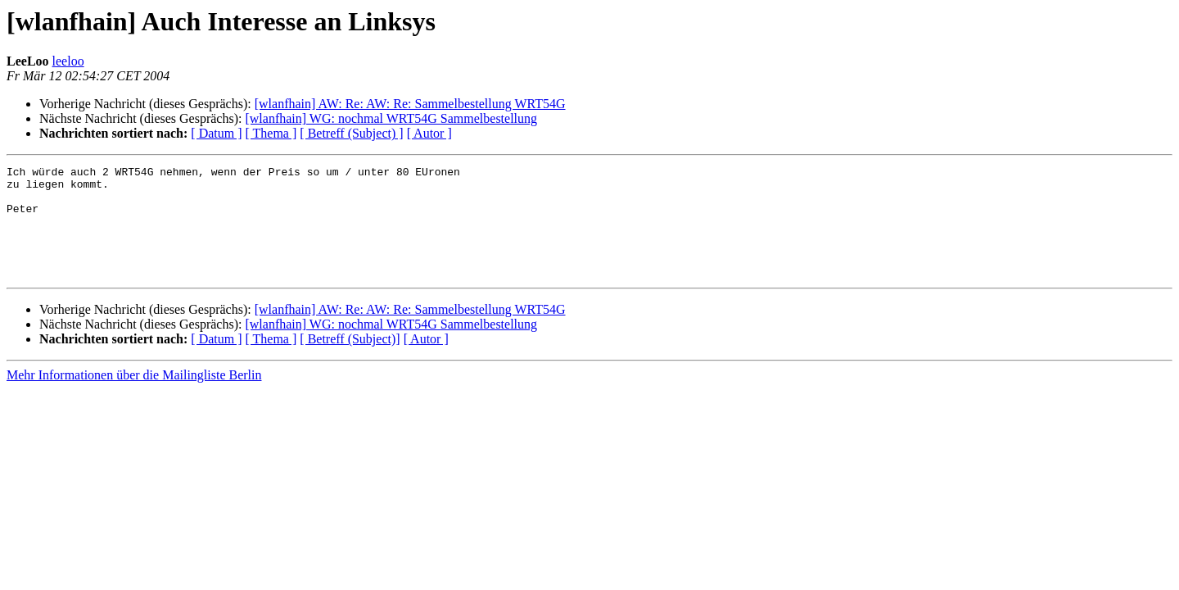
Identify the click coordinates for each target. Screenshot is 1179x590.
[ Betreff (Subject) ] (351, 133)
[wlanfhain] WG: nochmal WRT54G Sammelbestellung (391, 118)
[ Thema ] (271, 133)
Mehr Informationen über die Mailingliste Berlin (134, 397)
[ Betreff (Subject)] (350, 361)
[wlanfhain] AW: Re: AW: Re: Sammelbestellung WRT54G (410, 104)
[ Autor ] (429, 133)
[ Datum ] (216, 133)
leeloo (68, 61)
